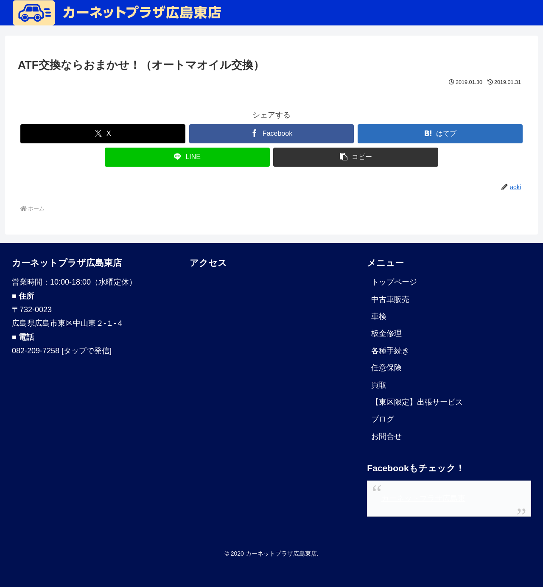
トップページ (394, 282)
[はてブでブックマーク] (440, 133)
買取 (378, 385)
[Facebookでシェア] (271, 133)
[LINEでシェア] (187, 157)
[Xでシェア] (102, 133)
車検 (378, 316)
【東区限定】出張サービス (417, 402)
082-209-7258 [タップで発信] (62, 351)
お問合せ (386, 436)
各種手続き (390, 351)
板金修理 (386, 333)
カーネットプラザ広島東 (423, 498)
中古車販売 (390, 299)
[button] (355, 157)
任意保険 (386, 367)
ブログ (382, 419)
